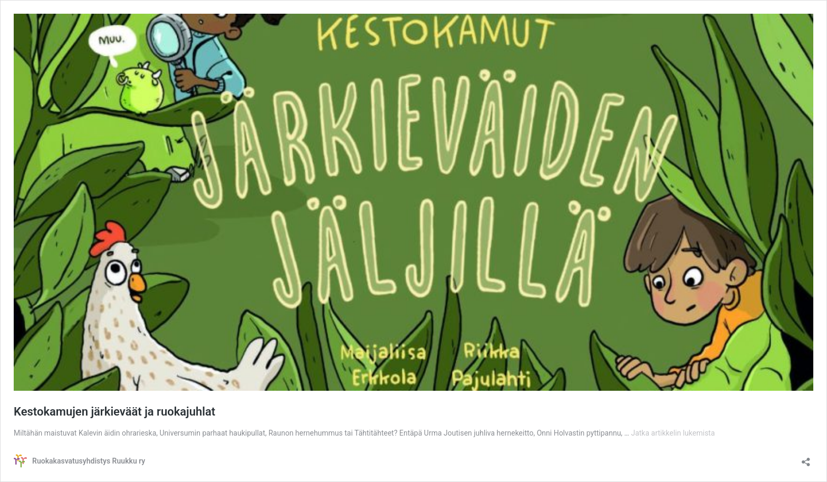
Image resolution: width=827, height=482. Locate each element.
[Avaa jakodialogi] (806, 458)
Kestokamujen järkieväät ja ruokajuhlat (114, 411)
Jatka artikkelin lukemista (673, 433)
